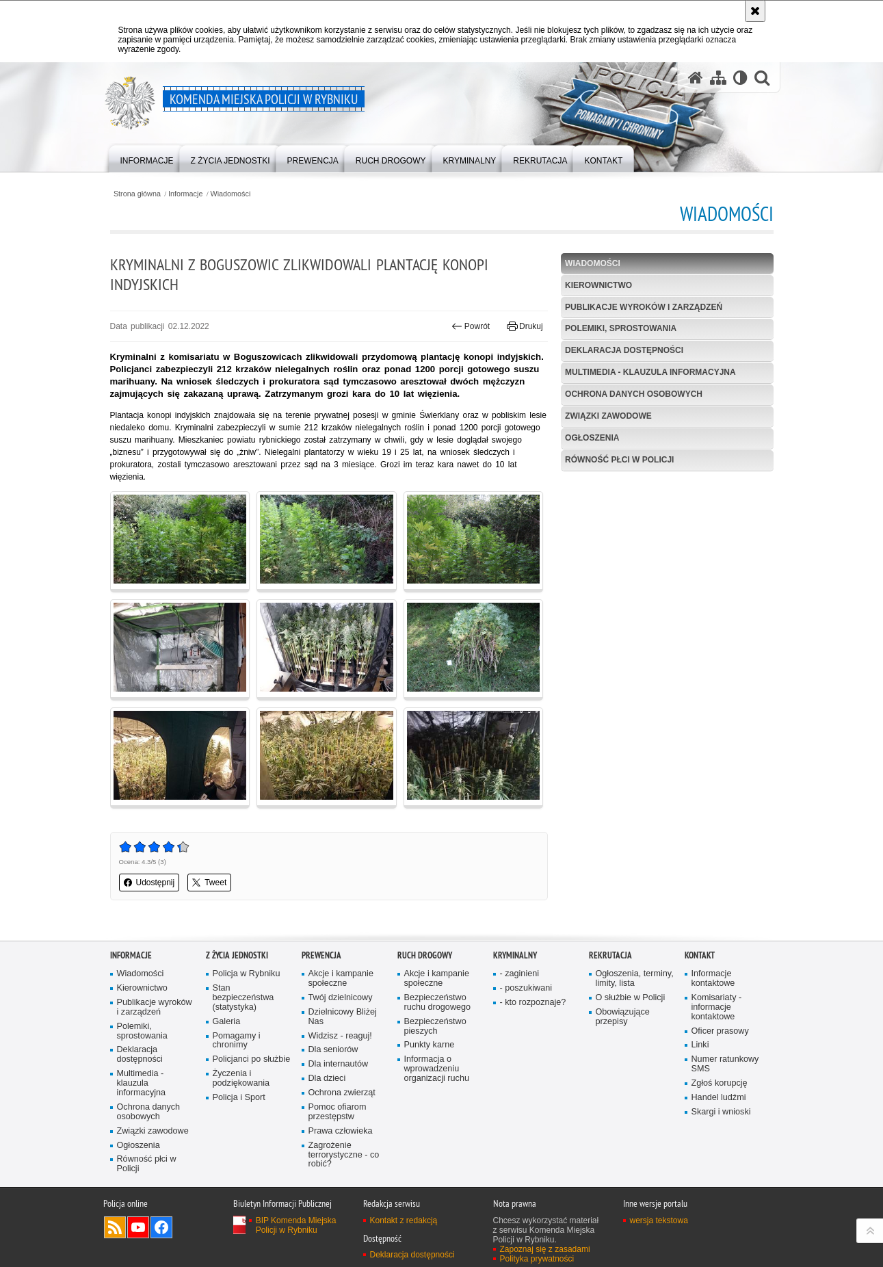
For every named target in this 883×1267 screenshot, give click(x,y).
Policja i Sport (239, 1097)
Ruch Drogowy (424, 955)
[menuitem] (147, 157)
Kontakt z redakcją (404, 1220)
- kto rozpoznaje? (533, 1002)
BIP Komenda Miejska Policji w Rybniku (296, 1225)
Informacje (185, 194)
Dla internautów (338, 1064)
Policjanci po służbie (252, 1059)
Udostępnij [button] (149, 882)
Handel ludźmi (718, 1097)
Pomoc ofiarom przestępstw (337, 1112)
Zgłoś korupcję (719, 1083)
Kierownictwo (598, 285)
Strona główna (137, 194)
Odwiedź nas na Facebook (161, 1227)
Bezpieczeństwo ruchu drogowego (437, 1002)
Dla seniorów (333, 1049)
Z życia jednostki (237, 955)
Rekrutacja (610, 955)
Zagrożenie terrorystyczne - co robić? (344, 1155)
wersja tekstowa (659, 1220)
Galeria (227, 1021)
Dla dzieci (327, 1078)
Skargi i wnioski (721, 1112)
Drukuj (525, 326)
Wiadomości (231, 194)
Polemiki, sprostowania (620, 328)
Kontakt (700, 955)
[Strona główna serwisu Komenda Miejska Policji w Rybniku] (695, 77)
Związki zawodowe (608, 416)
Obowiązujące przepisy (623, 1017)
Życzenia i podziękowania (241, 1078)
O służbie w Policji (630, 997)
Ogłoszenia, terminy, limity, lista (635, 978)
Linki (700, 1045)
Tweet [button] (209, 882)
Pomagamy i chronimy (237, 1041)
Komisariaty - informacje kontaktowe (716, 1007)
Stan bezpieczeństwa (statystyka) (243, 998)
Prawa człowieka (340, 1131)
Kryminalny (515, 955)
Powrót (470, 326)
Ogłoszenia (592, 438)
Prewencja (321, 955)
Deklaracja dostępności (624, 350)
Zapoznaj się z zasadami (545, 1249)
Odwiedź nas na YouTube (138, 1227)
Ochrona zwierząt (341, 1092)
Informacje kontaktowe (713, 978)
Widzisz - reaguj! (340, 1036)
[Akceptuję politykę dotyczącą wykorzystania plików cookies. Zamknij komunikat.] (755, 11)
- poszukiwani (526, 988)
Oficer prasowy (720, 1031)
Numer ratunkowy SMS (725, 1064)
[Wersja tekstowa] (740, 77)
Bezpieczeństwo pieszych (435, 1026)
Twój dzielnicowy (340, 997)
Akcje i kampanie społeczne (340, 978)
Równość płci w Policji (619, 460)
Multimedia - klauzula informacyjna (650, 372)
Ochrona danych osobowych (633, 394)
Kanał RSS (115, 1227)
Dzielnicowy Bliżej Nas (342, 1017)
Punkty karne (429, 1045)
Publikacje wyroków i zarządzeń (643, 307)
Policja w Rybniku (246, 973)
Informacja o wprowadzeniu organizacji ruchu (436, 1069)
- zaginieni (520, 973)
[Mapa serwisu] (718, 77)
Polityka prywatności (537, 1259)
